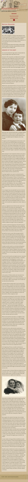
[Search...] (22, 4)
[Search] (19, 4)
